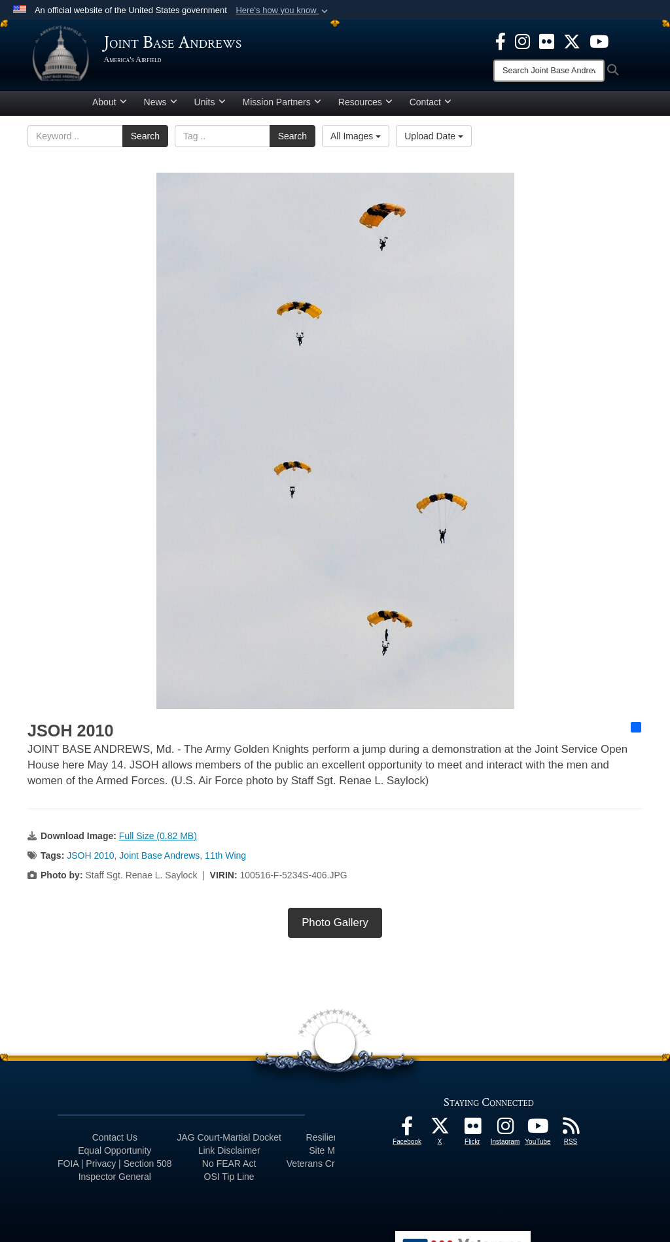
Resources (365, 106)
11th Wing (225, 860)
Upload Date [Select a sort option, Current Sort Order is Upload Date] (433, 140)
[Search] (549, 71)
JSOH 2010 (90, 860)
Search (145, 140)
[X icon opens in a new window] (571, 40)
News (160, 106)
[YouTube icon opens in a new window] (599, 40)
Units (210, 106)
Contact (430, 106)
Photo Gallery (335, 927)
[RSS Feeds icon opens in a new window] (570, 1134)
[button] (283, 10)
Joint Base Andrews (159, 860)
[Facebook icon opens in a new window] (500, 40)
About (109, 106)
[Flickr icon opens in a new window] (546, 40)
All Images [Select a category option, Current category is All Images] (355, 140)
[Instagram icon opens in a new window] (522, 40)
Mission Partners (282, 106)
